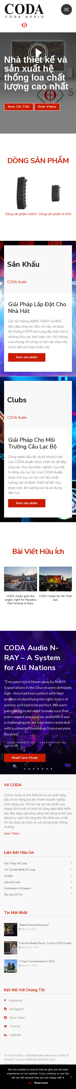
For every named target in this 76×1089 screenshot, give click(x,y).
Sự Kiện (8, 876)
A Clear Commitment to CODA (37, 961)
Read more (41, 1082)
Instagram (17, 1009)
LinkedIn (15, 1035)
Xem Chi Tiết (19, 107)
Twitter (15, 1026)
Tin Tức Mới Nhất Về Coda (19, 870)
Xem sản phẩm (26, 357)
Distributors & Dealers (17, 888)
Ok (29, 1082)
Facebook (15, 1001)
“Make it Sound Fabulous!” (34, 925)
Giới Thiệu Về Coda (15, 863)
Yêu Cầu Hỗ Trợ (13, 895)
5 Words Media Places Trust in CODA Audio (45, 943)
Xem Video (47, 107)
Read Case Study (25, 758)
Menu (65, 7)
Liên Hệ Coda (12, 882)
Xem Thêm (12, 834)
